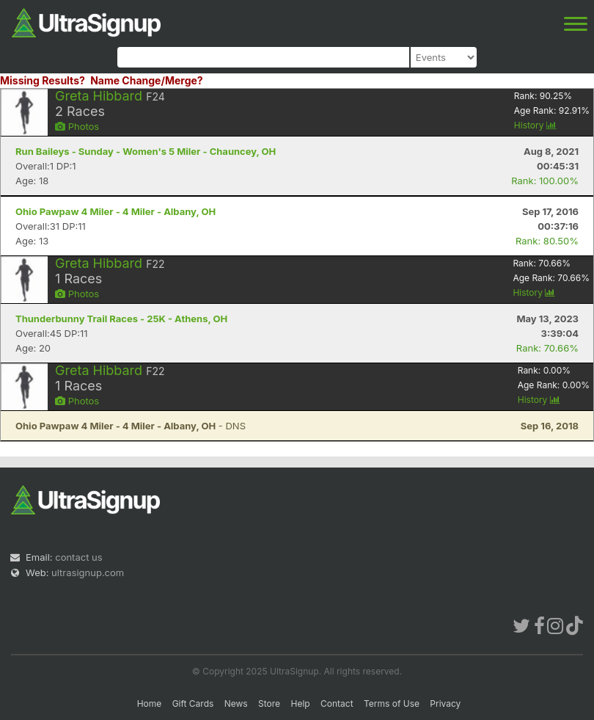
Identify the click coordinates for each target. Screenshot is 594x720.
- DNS (130, 426)
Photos (77, 126)
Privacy (445, 703)
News (236, 703)
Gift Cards (193, 703)
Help (299, 703)
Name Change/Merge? (146, 80)
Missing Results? (42, 80)
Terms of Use (391, 703)
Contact (336, 703)
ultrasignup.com (87, 572)
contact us (78, 557)
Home (149, 703)
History (535, 125)
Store (269, 703)
